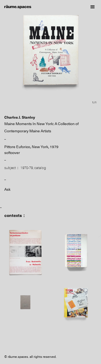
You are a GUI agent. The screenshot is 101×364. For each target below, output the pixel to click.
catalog (40, 167)
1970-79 (26, 167)
